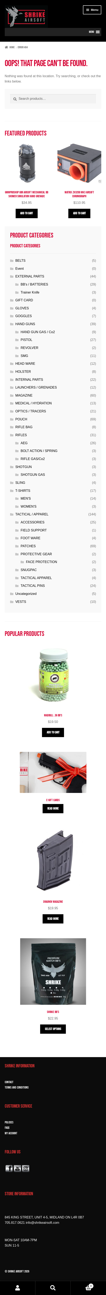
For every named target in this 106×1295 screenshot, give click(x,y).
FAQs (7, 1128)
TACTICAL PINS (33, 585)
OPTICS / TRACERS (30, 411)
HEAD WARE (25, 363)
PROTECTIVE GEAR (36, 554)
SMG (24, 356)
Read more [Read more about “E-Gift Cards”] (53, 809)
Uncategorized (25, 593)
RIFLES (21, 435)
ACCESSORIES (32, 522)
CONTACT (9, 1082)
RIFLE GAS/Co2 (33, 459)
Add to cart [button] (26, 213)
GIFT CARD (24, 300)
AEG (24, 443)
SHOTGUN (23, 467)
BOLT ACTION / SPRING (39, 451)
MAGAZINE (24, 395)
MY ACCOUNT (11, 1133)
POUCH (21, 419)
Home (12, 47)
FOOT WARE (30, 538)
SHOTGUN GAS (33, 474)
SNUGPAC (29, 570)
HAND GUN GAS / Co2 (38, 332)
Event (19, 268)
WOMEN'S (28, 506)
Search (53, 1288)
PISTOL (26, 340)
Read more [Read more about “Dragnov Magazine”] (53, 919)
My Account (17, 1288)
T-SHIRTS (22, 490)
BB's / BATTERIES (34, 284)
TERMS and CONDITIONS (17, 1088)
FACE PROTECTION (41, 562)
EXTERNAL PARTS (29, 276)
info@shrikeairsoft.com (42, 1222)
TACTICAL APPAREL (36, 578)
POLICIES (9, 1122)
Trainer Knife (30, 292)
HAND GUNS (25, 324)
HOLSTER (23, 371)
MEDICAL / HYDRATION (33, 403)
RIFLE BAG (24, 427)
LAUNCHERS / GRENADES (36, 387)
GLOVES (22, 308)
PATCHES (28, 546)
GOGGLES (23, 316)
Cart (82, 1285)
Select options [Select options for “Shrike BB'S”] (53, 1029)
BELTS (20, 260)
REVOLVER (29, 348)
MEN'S (26, 498)
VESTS (20, 601)
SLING (20, 482)
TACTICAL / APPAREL (31, 514)
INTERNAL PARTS (29, 379)
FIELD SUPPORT (34, 530)
